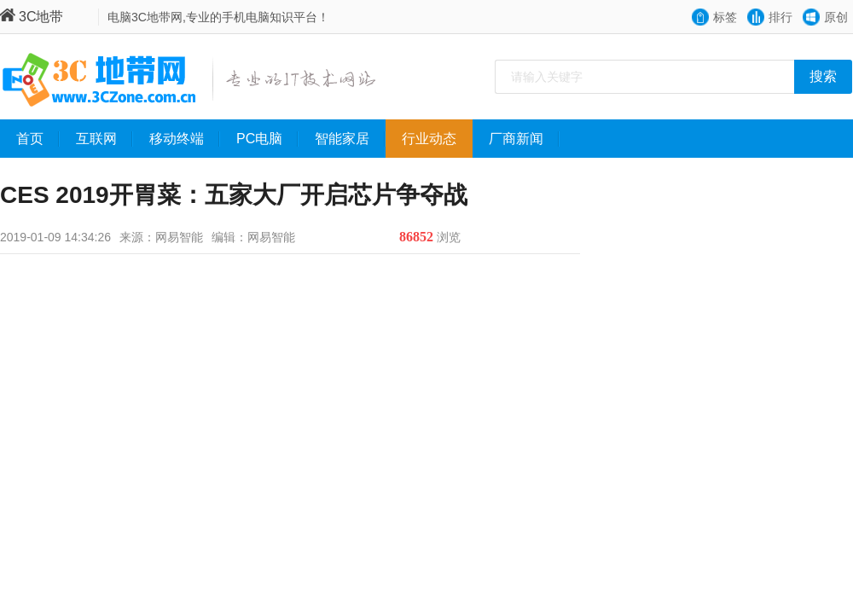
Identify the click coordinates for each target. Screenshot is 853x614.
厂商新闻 (524, 139)
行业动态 (437, 139)
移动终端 (184, 139)
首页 (38, 139)
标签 (725, 17)
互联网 (104, 139)
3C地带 (31, 16)
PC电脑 (267, 139)
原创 (836, 17)
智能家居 (350, 139)
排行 (780, 17)
